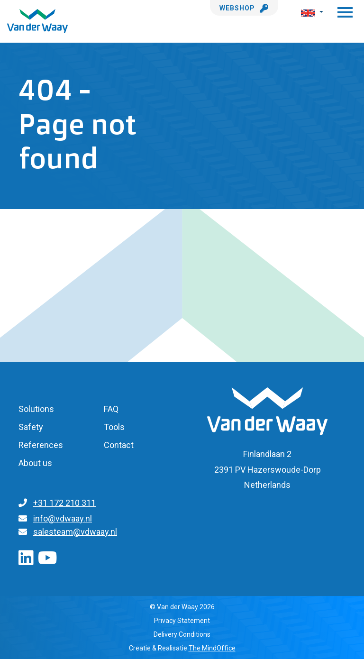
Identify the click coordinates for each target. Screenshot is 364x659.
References (40, 445)
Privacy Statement (182, 620)
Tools (114, 427)
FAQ (111, 409)
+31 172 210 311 (64, 503)
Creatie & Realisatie (182, 648)
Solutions (36, 409)
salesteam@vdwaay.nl (75, 532)
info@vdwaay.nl (62, 518)
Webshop (244, 8)
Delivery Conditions (182, 634)
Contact (119, 445)
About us (35, 463)
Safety (30, 427)
